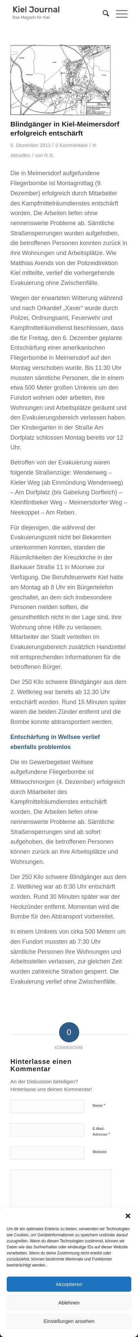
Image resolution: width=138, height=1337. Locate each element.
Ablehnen (69, 1302)
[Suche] (102, 13)
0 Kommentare (71, 145)
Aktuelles (20, 155)
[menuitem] (102, 13)
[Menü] (118, 13)
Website (100, 1152)
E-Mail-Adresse (101, 1132)
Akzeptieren (69, 1284)
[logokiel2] (57, 13)
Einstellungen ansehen (69, 1321)
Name (99, 1105)
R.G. (49, 155)
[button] (128, 1215)
